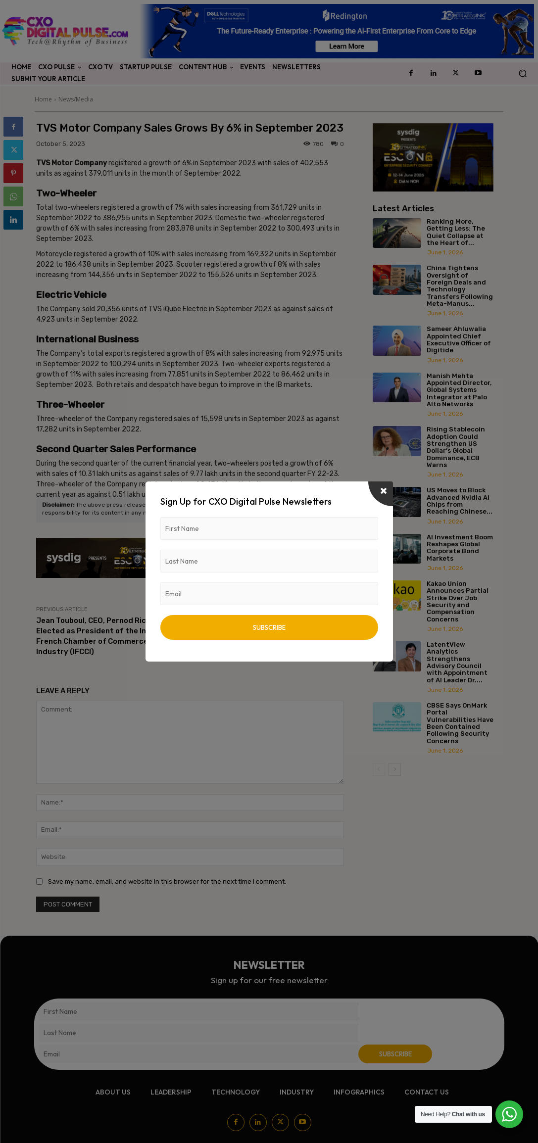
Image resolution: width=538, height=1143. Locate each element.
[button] (522, 73)
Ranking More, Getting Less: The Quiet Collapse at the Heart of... (456, 232)
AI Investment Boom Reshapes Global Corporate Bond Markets (460, 547)
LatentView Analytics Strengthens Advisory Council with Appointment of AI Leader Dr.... (457, 662)
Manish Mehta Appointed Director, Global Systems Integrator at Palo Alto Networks (459, 390)
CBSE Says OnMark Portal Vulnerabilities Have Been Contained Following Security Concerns (460, 723)
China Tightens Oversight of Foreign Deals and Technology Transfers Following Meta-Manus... (460, 285)
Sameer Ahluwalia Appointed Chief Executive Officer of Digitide (459, 339)
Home (43, 99)
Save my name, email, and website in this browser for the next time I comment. (167, 881)
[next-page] (395, 769)
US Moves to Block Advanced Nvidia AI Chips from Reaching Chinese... (459, 500)
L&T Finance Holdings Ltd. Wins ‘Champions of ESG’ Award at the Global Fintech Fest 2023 (271, 631)
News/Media (75, 99)
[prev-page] (379, 769)
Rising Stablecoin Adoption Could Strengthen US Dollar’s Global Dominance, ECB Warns (456, 447)
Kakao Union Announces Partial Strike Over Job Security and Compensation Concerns (458, 601)
